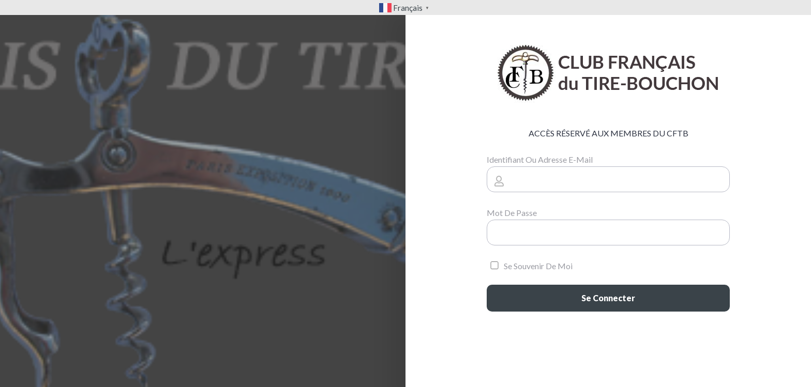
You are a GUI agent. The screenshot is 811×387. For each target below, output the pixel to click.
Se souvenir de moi (530, 266)
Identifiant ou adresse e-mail (540, 159)
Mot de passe (512, 213)
